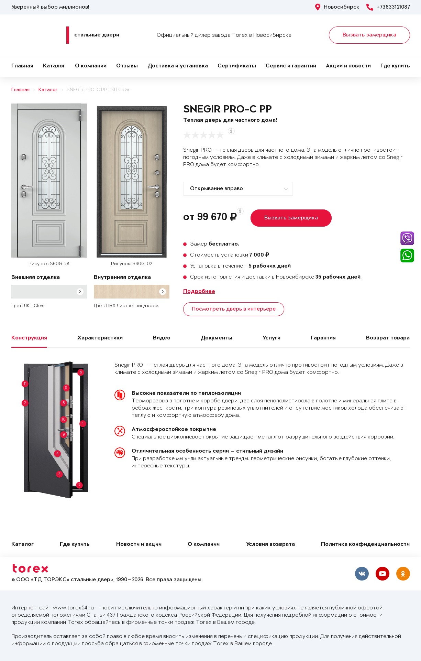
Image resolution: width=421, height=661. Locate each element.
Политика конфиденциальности (365, 545)
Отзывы (127, 66)
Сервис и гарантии (291, 66)
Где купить (395, 66)
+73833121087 (388, 7)
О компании (91, 66)
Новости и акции (139, 545)
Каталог (54, 66)
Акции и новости (348, 66)
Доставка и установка (177, 66)
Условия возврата (270, 545)
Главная (22, 66)
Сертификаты (237, 66)
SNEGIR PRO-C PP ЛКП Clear (98, 90)
